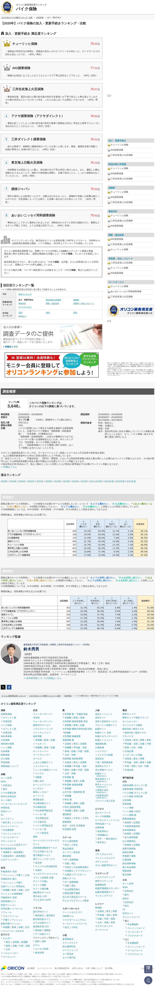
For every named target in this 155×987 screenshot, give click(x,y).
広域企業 (129, 751)
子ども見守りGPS (42, 900)
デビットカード (8, 841)
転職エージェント (104, 740)
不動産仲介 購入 (9, 879)
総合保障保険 (129, 863)
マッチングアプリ (104, 896)
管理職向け (102, 835)
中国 (149, 743)
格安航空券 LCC (41, 926)
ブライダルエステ (104, 854)
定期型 (136, 822)
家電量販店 (67, 939)
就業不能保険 (129, 848)
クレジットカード (9, 826)
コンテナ (39, 773)
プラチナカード (135, 935)
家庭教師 (66, 822)
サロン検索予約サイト (106, 865)
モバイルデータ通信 (132, 725)
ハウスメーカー (10, 953)
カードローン (7, 818)
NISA (3, 781)
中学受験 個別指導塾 (72, 784)
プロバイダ (127, 736)
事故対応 (22, 303)
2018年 (66, 481)
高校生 (68, 818)
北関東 (15, 942)
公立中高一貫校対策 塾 (73, 792)
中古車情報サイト (42, 803)
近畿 (20, 890)
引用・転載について (94, 968)
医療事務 (74, 859)
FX (2, 815)
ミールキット (39, 743)
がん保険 (5, 758)
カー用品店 (67, 954)
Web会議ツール (103, 823)
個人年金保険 (129, 867)
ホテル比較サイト (42, 923)
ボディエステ (101, 861)
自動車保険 (6, 714)
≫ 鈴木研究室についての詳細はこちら (42, 678)
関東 (115, 911)
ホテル (36, 945)
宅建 (67, 863)
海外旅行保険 (7, 743)
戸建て (19, 875)
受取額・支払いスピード (83, 303)
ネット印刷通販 (103, 816)
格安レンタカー (40, 792)
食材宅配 (37, 736)
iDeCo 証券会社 (8, 796)
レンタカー (38, 788)
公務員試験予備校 (71, 893)
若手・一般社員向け (107, 838)
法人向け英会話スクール (74, 897)
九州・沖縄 (70, 755)
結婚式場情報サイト (105, 892)
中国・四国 (24, 946)
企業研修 (99, 827)
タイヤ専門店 (69, 957)
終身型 (128, 822)
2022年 (30, 481)
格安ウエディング (104, 881)
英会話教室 (67, 848)
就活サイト (100, 717)
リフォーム (6, 912)
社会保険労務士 (81, 867)
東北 (8, 942)
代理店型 (7, 721)
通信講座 (66, 856)
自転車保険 (6, 736)
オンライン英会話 (71, 852)
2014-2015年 (96, 481)
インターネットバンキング (14, 804)
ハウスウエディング (105, 877)
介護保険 (126, 859)
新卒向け (101, 842)
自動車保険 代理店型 (132, 789)
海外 (44, 941)
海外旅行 (50, 915)
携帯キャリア (129, 714)
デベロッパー (9, 957)
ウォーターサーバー (43, 714)
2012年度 (131, 481)
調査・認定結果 (52, 303)
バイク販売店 (39, 822)
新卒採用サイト (103, 780)
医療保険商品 (129, 818)
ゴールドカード (10, 837)
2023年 (22, 481)
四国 (127, 747)
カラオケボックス (104, 926)
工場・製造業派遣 (104, 762)
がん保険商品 (129, 841)
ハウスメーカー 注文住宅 (12, 931)
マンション (8, 875)
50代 (75, 313)
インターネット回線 (132, 755)
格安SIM (129, 732)
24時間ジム (68, 916)
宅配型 (38, 777)
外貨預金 (5, 807)
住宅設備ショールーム (12, 908)
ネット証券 (6, 778)
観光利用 (39, 952)
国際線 (47, 930)
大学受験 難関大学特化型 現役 (77, 729)
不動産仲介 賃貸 (9, 897)
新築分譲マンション (11, 923)
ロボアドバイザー (9, 859)
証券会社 (7, 785)
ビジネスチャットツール (107, 820)
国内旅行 (39, 915)
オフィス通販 (39, 885)
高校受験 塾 (68, 740)
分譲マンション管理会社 (13, 886)
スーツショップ (70, 950)
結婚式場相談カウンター (107, 888)
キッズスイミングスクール (74, 923)
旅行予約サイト (40, 911)
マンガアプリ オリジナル (45, 874)
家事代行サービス (42, 725)
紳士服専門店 (69, 946)
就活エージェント (104, 714)
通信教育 (66, 814)
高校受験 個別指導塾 (72, 758)
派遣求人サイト (103, 766)
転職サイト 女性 (103, 732)
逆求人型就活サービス (106, 721)
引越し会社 (38, 781)
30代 (20, 313)
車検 (35, 836)
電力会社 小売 (40, 896)
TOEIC (68, 867)
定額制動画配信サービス (45, 848)
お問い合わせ (77, 968)
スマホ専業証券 (8, 793)
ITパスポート (79, 874)
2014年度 (109, 481)
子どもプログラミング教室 (75, 900)
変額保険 (126, 871)
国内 (37, 941)
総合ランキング (25, 294)
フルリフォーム (10, 916)
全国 (113, 922)
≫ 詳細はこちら (9, 467)
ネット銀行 (6, 800)
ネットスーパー (40, 751)
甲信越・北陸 (80, 747)
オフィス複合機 (40, 888)
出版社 (38, 870)
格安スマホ (140, 732)
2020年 (48, 481)
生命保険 (5, 751)
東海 (14, 890)
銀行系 (6, 822)
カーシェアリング (42, 784)
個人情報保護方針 (62, 968)
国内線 (38, 930)
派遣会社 (99, 758)
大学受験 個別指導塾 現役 (75, 721)
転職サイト (100, 729)
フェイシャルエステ (105, 858)
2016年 (75, 481)
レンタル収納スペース (46, 770)
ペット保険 (6, 747)
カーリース (38, 796)
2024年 (13, 481)
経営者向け (102, 831)
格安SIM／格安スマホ (133, 729)
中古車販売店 (39, 807)
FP (66, 859)
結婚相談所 (100, 884)
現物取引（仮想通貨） (14, 852)
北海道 (68, 743)
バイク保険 (6, 725)
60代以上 (22, 316)
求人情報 (108, 968)
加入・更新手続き (117, 140)
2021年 (39, 481)
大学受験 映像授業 (71, 736)
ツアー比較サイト (42, 934)
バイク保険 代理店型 (132, 796)
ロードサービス (25, 307)
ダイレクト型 (9, 717)
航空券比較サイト (42, 919)
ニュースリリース (44, 968)
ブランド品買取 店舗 (43, 877)
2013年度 (120, 481)
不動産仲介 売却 (9, 871)
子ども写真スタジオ (43, 851)
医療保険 (5, 755)
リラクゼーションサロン (74, 920)
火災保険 (5, 740)
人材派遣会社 (101, 796)
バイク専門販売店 (44, 825)
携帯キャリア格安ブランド (135, 717)
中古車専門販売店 (44, 810)
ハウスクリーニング (43, 729)
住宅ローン (6, 811)
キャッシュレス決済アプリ (14, 845)
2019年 (57, 481)
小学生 (85, 818)
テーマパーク (101, 930)
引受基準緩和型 (132, 826)
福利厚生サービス (42, 892)
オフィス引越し (40, 881)
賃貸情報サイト (8, 901)
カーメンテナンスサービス (46, 840)
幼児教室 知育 (69, 829)
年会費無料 (8, 830)
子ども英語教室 (70, 841)
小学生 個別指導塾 (71, 807)
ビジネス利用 (41, 949)
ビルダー (7, 938)
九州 (27, 890)
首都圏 (6, 890)
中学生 (76, 818)
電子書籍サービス (42, 855)
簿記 (73, 863)
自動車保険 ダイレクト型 (134, 785)
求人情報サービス (104, 770)
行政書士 (69, 871)
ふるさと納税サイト (43, 762)
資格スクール (69, 878)
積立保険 (126, 874)
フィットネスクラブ (72, 912)
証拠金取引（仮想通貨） (15, 856)
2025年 (4, 481)
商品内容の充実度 (53, 300)
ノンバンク (17, 822)
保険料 (76, 300)
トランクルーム (40, 766)
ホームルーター (130, 721)
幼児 (67, 845)
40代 (48, 313)
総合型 (38, 863)
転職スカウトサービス (106, 736)
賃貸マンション (8, 905)
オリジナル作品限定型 (46, 866)
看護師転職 (100, 743)
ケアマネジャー (83, 871)
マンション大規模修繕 (12, 893)
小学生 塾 (67, 799)
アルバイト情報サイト (106, 725)
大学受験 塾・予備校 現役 (75, 714)
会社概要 (31, 968)
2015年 (84, 481)
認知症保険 (127, 852)
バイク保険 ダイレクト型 (134, 793)
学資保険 (5, 762)
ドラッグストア (70, 943)
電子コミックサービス (44, 859)
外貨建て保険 (129, 856)
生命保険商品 (129, 830)
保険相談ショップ (9, 766)
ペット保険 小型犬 (131, 811)
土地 (27, 875)
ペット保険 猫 (129, 815)
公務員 (68, 874)
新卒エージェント (104, 785)
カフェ (36, 844)
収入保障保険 (131, 837)
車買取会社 (38, 799)
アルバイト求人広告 (105, 801)
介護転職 (99, 747)
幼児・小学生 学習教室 (73, 825)
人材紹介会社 (101, 791)
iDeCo (125, 898)
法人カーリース (103, 812)
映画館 (98, 907)
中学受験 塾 (68, 777)
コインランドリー (42, 732)
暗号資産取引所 (8, 848)
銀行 (5, 789)
